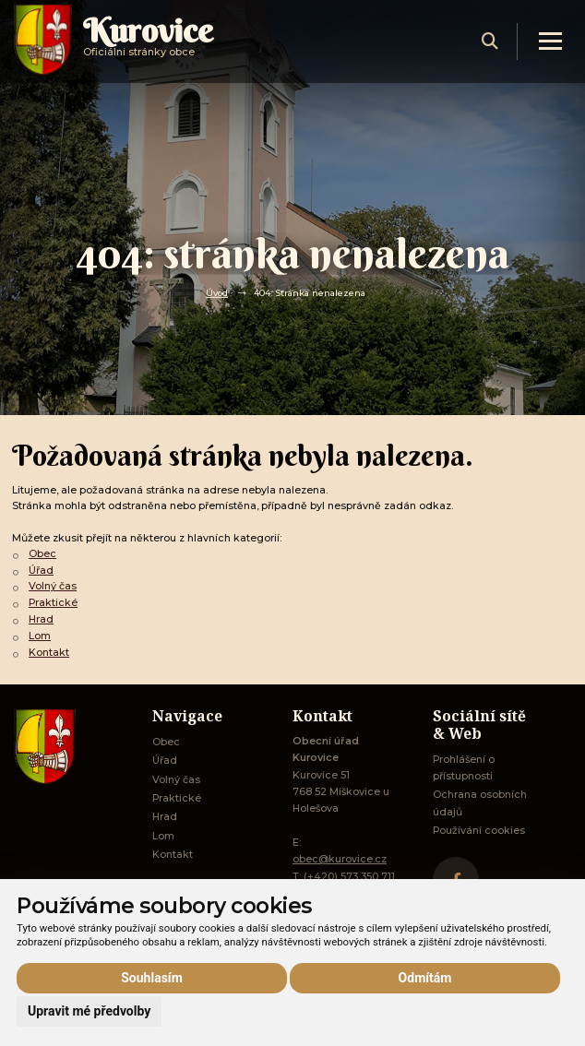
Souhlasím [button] (152, 977)
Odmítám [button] (425, 977)
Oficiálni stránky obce (148, 41)
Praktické (53, 603)
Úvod (217, 292)
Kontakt (49, 653)
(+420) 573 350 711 (349, 877)
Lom (40, 636)
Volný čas (53, 586)
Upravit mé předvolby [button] (89, 1011)
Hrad (41, 619)
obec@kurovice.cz (339, 859)
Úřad (41, 570)
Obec (42, 554)
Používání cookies (479, 831)
